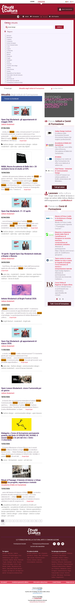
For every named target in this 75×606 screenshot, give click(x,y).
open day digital (23, 146)
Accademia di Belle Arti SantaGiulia (13, 485)
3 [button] (63, 299)
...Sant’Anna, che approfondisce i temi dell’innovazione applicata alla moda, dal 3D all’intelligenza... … (20, 268)
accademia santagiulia (10, 509)
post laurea (37, 274)
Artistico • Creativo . (64, 557)
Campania (9, 41)
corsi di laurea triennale (24, 368)
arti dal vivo (28, 460)
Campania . (5, 555)
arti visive (10, 516)
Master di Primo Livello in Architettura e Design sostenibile (63, 218)
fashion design (8, 144)
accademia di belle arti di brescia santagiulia (26, 507)
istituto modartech (7, 368)
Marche (9, 52)
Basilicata (9, 37)
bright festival (8, 321)
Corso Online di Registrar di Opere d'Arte (63, 284)
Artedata (58, 157)
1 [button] (57, 299)
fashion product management (28, 276)
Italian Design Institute (63, 131)
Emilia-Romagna (11, 43)
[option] (59, 256)
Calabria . (15, 553)
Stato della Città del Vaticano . (15, 568)
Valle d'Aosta (10, 69)
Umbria (9, 67)
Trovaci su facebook (11, 99)
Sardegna (9, 60)
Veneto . (9, 566)
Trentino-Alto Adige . (8, 564)
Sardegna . (10, 562)
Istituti (25, 16)
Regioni (8, 31)
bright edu (26, 321)
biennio (29, 274)
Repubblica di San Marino (14, 73)
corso (5, 460)
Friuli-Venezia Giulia (12, 45)
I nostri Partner (56, 582)
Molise (8, 54)
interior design (12, 513)
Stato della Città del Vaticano (14, 75)
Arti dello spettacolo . (32, 553)
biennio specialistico (33, 509)
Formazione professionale (41, 544)
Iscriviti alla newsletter (37, 546)
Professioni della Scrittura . (59, 566)
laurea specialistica (8, 511)
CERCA (59, 27)
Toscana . (19, 562)
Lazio (8, 47)
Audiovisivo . (39, 562)
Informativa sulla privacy (40, 582)
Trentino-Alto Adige (12, 65)
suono (20, 460)
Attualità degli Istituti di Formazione (31, 88)
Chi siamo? (4, 582)
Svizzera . (5, 570)
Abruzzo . (5, 553)
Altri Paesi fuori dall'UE (13, 80)
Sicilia (8, 62)
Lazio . (12, 557)
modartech (15, 274)
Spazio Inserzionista (65, 9)
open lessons (37, 413)
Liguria (9, 48)
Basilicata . (10, 553)
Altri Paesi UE (10, 79)
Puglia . (5, 562)
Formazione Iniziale (20, 544)
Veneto (9, 71)
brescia (22, 509)
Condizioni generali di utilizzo (20, 582)
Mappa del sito (70, 582)
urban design (23, 513)
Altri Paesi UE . (11, 570)
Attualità (43, 17)
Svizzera (9, 77)
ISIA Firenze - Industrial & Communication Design (63, 171)
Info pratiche (54, 16)
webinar (4, 278)
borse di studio (13, 278)
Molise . (16, 560)
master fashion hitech (8, 276)
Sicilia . (15, 562)
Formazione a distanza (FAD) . (15, 573)
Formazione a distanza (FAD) (14, 82)
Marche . (11, 560)
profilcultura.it (66, 200)
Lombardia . (5, 560)
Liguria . (16, 557)
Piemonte (9, 56)
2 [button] (60, 299)
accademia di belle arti (11, 505)
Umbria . (16, 564)
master (22, 274)
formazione (12, 460)
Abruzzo (9, 35)
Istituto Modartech (7, 124)
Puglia (8, 58)
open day (13, 146)
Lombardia (10, 50)
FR (71, 2)
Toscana (9, 64)
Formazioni (34, 16)
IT (66, 2)
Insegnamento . (60, 577)
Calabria (9, 39)
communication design (23, 144)
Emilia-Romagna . (13, 555)
